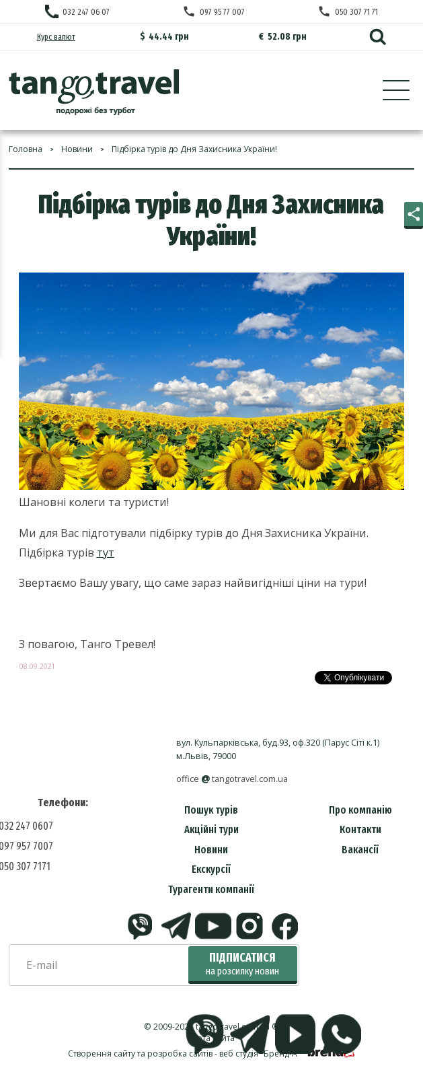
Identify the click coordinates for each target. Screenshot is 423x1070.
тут (105, 552)
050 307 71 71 (356, 12)
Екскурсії (211, 869)
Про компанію (360, 810)
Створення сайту (101, 1053)
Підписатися (242, 964)
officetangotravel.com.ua (232, 779)
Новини (211, 849)
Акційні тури (211, 829)
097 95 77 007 (222, 12)
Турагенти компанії (211, 889)
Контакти (360, 829)
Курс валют (56, 37)
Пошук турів (211, 810)
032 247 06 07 (86, 12)
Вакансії (360, 849)
